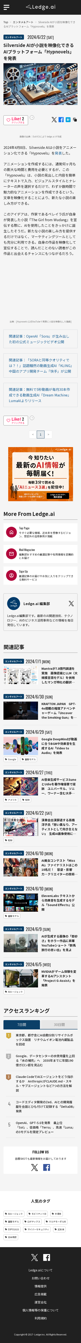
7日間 (21, 1024)
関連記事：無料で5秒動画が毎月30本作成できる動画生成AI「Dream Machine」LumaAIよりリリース (40, 395)
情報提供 (41, 1286)
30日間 (59, 1024)
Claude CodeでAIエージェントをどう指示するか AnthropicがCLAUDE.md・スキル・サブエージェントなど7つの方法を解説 (44, 1083)
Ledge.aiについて (41, 1270)
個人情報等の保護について (40, 1310)
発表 (58, 153)
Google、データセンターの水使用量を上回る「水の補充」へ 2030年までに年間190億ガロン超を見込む (45, 1060)
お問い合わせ (41, 1278)
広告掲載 (41, 1294)
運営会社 (41, 1302)
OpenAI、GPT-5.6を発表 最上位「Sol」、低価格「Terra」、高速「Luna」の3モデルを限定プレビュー (44, 1127)
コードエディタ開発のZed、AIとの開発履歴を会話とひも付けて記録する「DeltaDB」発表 (45, 1106)
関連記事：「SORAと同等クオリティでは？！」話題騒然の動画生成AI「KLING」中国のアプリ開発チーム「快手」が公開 (40, 365)
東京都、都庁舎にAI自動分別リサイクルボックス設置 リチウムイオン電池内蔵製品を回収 (44, 1039)
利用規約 (41, 1318)
